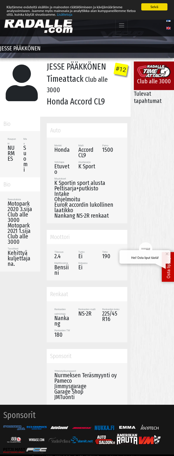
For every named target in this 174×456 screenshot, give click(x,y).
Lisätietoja (64, 14)
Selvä (154, 7)
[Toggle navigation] (121, 25)
